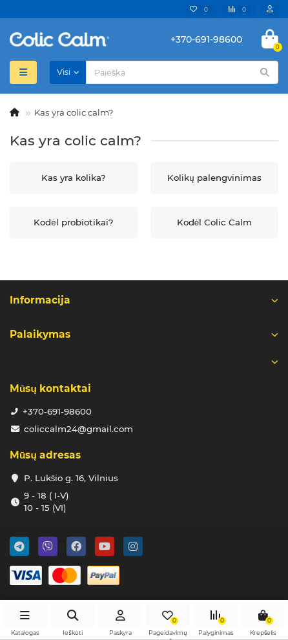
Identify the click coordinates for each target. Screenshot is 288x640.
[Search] (182, 72)
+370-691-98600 (57, 411)
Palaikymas (144, 334)
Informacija (144, 300)
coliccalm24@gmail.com (78, 429)
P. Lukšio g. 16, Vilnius (71, 478)
